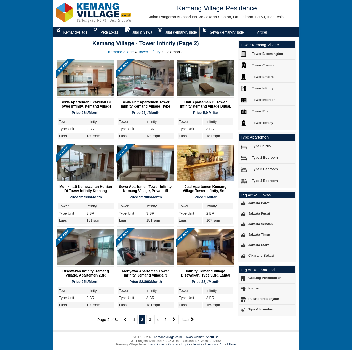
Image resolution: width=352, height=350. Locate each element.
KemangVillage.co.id (168, 337)
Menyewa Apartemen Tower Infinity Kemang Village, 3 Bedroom (145, 275)
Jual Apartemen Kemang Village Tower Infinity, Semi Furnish (205, 191)
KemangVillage (121, 52)
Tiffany (231, 344)
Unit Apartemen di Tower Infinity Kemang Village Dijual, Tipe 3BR (205, 106)
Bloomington (157, 344)
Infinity (197, 344)
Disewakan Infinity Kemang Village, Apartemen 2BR (85, 273)
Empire (185, 344)
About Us (212, 337)
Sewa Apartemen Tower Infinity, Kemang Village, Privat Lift (145, 189)
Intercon (210, 344)
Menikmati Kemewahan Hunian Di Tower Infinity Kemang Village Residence (85, 191)
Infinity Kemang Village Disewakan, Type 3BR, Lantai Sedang (205, 275)
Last (188, 319)
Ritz (221, 344)
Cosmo (173, 344)
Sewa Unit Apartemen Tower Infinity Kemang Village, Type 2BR (145, 106)
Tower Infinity (149, 52)
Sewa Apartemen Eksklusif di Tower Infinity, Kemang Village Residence (85, 106)
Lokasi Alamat (194, 337)
